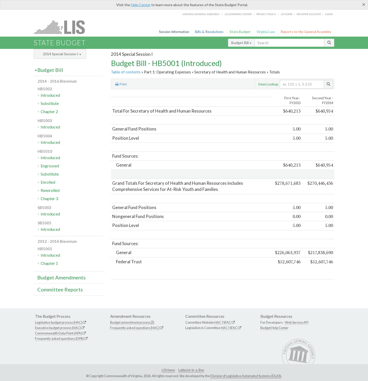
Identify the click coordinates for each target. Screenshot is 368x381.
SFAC (227, 322)
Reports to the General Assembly (306, 32)
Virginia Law (266, 32)
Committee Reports (60, 289)
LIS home (287, 14)
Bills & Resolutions (209, 32)
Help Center (141, 5)
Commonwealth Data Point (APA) (58, 333)
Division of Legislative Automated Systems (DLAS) (245, 376)
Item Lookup (268, 84)
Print (121, 84)
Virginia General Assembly (201, 14)
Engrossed (50, 165)
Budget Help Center (274, 328)
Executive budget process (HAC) (58, 328)
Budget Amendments (61, 277)
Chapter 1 (49, 263)
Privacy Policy (266, 14)
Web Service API (296, 322)
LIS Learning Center (238, 14)
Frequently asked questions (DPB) (59, 338)
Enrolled (48, 182)
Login (329, 14)
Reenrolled (50, 190)
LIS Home (168, 370)
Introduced (50, 95)
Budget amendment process (130, 322)
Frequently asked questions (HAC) (134, 328)
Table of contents (126, 72)
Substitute (50, 103)
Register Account (309, 14)
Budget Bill (241, 42)
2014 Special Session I (62, 54)
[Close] (364, 4)
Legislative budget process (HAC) (58, 322)
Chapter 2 (49, 111)
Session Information (174, 32)
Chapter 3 (49, 198)
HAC (217, 322)
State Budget (239, 32)
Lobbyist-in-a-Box (191, 370)
